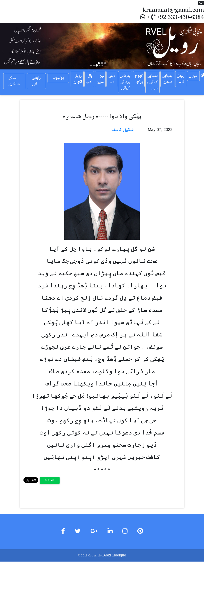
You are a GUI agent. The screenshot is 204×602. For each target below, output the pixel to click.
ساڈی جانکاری (14, 81)
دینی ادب (111, 79)
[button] (15, 46)
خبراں (193, 76)
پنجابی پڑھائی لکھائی (125, 82)
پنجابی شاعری (167, 79)
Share (49, 480)
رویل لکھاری (77, 79)
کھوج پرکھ (139, 79)
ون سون (100, 79)
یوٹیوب (58, 78)
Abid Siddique (114, 555)
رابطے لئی (36, 81)
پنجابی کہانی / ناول (152, 82)
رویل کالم (180, 79)
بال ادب (89, 79)
